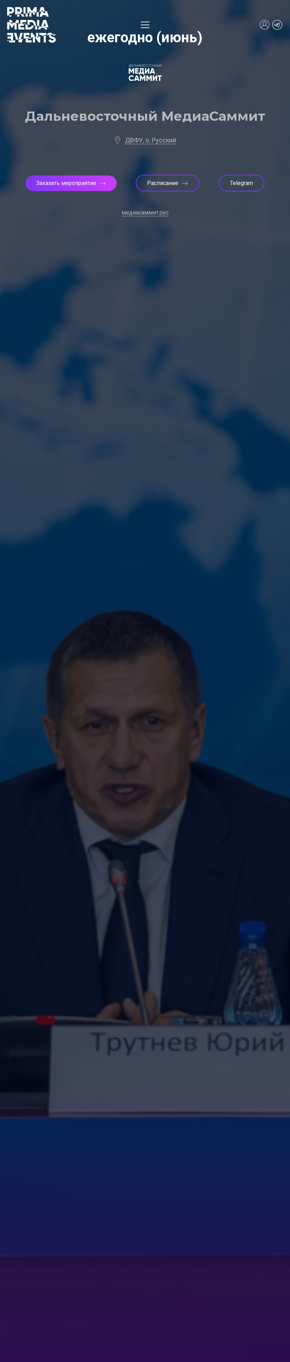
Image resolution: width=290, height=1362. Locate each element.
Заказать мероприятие (71, 183)
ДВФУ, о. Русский (150, 140)
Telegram (241, 183)
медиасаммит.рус (145, 212)
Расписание (167, 183)
